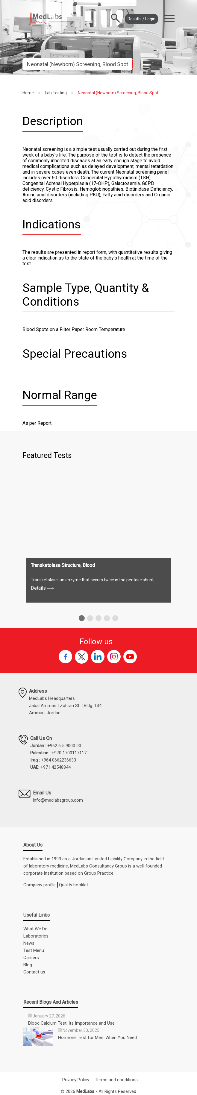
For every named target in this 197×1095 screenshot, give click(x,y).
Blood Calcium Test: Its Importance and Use (71, 1023)
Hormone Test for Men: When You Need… (99, 1037)
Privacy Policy (75, 1079)
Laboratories (36, 936)
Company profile (39, 885)
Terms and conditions (116, 1079)
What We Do (35, 929)
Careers (31, 957)
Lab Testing (56, 92)
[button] (82, 618)
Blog (27, 964)
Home (28, 92)
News (28, 943)
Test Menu (33, 950)
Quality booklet (73, 885)
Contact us (34, 972)
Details (42, 588)
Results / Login (141, 18)
